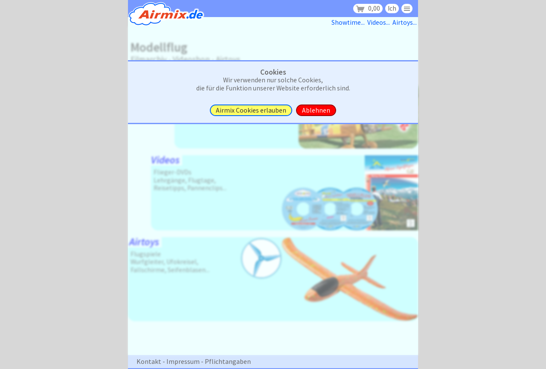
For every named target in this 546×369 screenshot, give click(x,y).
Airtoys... (405, 22)
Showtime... (349, 22)
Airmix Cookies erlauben (251, 110)
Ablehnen (316, 110)
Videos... (379, 22)
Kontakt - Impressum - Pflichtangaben (193, 361)
